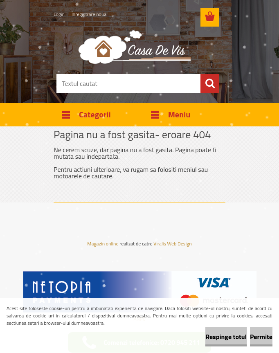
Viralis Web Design (172, 244)
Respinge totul (226, 337)
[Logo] (134, 46)
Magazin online (102, 243)
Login (59, 14)
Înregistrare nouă (89, 14)
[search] (209, 83)
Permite (261, 337)
